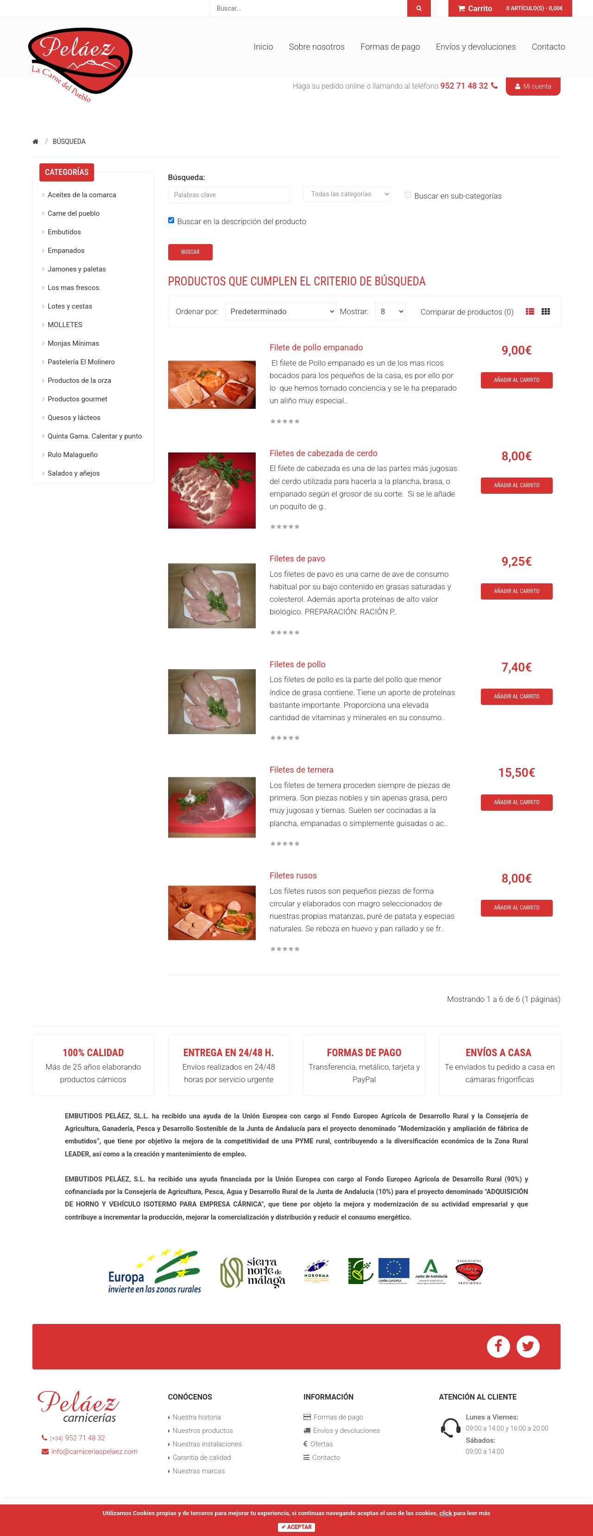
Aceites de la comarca (82, 195)
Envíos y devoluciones (476, 47)
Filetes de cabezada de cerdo (324, 453)
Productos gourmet (77, 399)
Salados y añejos (74, 473)
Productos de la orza (79, 380)
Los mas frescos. (74, 288)
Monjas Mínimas (73, 343)
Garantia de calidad (202, 1457)
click (445, 1513)
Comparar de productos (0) (467, 311)
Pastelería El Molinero (81, 362)
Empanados (66, 250)
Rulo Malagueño (73, 455)
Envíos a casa (498, 1052)
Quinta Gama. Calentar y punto (95, 436)
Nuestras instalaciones (207, 1444)
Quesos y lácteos (74, 417)
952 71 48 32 (73, 1438)
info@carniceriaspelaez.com (90, 1451)
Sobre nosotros (317, 47)
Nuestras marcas (199, 1471)
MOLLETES (65, 325)
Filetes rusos (293, 875)
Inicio (263, 47)
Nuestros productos (203, 1430)
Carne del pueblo (74, 213)
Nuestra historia (197, 1417)
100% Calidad (93, 1052)
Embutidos (64, 232)
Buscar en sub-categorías (453, 195)
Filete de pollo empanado (316, 347)
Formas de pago (390, 47)
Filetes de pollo (298, 664)
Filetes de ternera (302, 769)
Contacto (548, 47)
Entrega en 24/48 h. (228, 1052)
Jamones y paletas (77, 269)
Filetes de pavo (297, 558)
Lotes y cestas (70, 306)
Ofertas (318, 1444)
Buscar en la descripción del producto (237, 221)
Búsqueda (69, 141)
